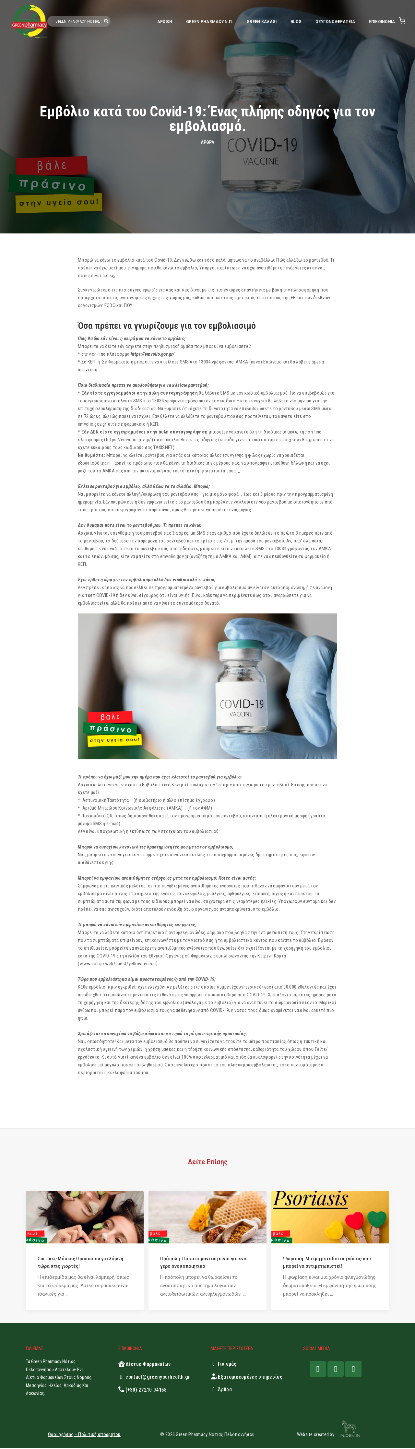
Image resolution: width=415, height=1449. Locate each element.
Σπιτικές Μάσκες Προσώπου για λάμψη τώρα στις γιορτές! (80, 1263)
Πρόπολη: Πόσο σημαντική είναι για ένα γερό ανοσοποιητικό (203, 1263)
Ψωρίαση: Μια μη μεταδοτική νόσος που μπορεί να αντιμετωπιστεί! (327, 1263)
